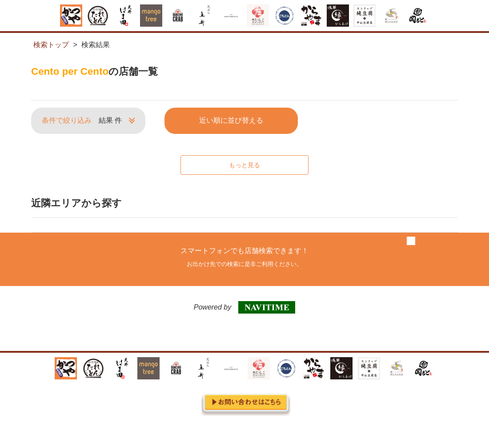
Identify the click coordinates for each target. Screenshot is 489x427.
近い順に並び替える (231, 120)
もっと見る (244, 165)
